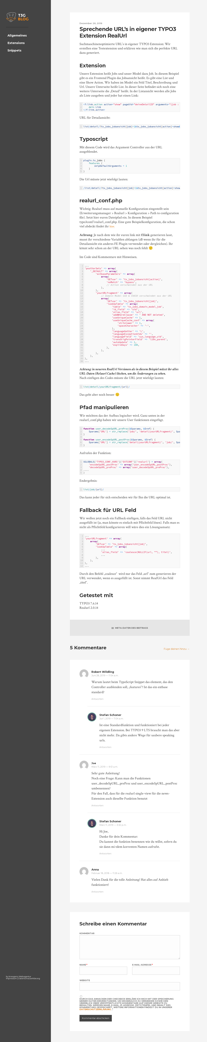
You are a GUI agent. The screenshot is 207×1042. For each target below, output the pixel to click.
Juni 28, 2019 (106, 676)
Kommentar (86, 934)
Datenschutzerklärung (29, 978)
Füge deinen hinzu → (175, 650)
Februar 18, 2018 (108, 874)
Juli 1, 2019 (112, 719)
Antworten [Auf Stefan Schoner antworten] (106, 748)
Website (84, 988)
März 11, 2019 (105, 767)
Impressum (11, 978)
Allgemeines (17, 42)
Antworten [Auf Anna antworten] (98, 892)
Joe (94, 764)
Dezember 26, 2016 (91, 23)
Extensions (16, 49)
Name (83, 972)
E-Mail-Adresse (142, 972)
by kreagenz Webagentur (18, 976)
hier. (113, 226)
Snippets (14, 57)
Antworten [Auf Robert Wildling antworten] (98, 700)
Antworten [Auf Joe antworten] (98, 806)
